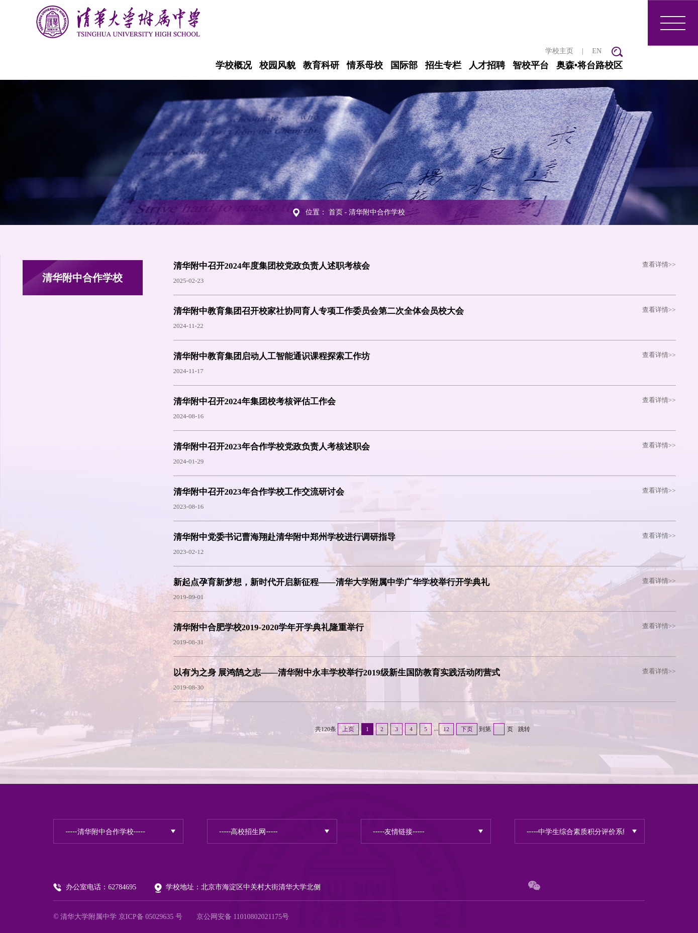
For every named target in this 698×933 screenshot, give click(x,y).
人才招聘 (487, 65)
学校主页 (559, 51)
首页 (336, 212)
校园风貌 (277, 65)
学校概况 (234, 65)
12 (446, 729)
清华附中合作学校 (377, 212)
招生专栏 (443, 65)
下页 (467, 729)
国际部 (404, 65)
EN (597, 51)
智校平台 (531, 65)
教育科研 (321, 65)
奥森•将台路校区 (589, 65)
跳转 (524, 729)
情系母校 (365, 65)
